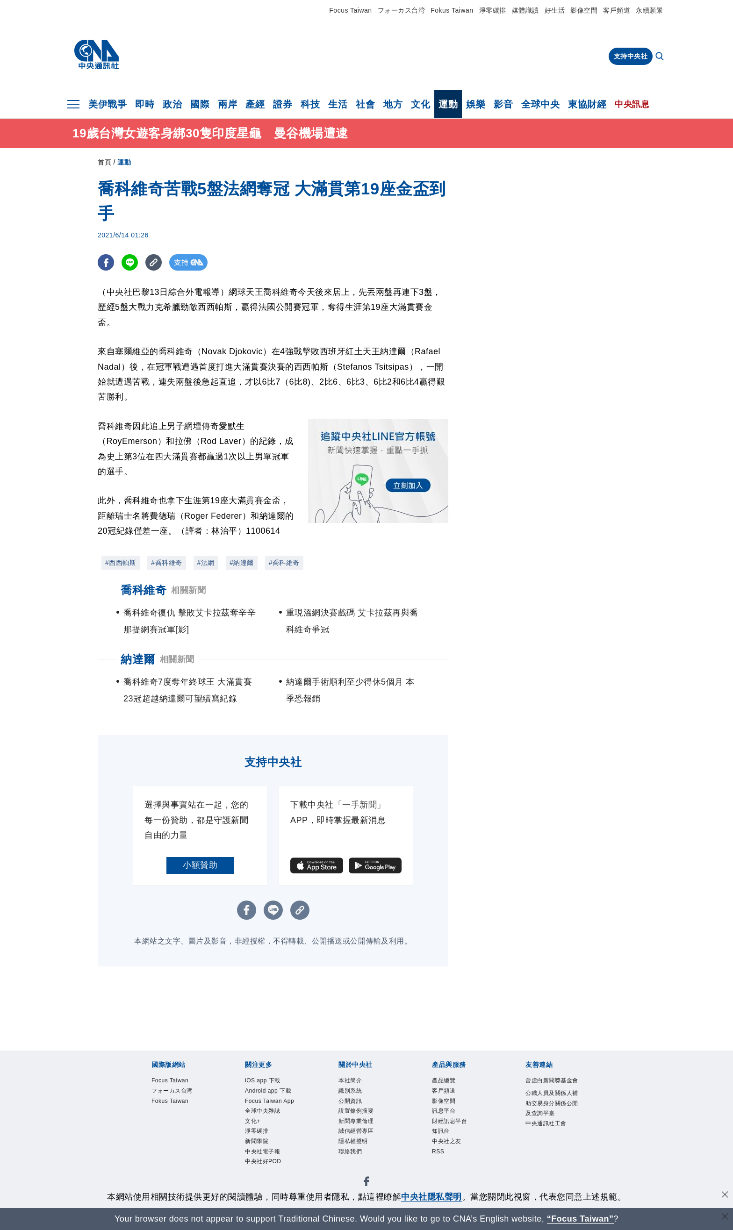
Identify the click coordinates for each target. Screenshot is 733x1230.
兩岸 (227, 104)
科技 (310, 104)
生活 (337, 104)
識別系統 (351, 1092)
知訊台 (441, 1135)
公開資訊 (351, 1103)
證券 (282, 104)
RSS (439, 1157)
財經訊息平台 (451, 1124)
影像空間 (583, 10)
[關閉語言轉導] (725, 1218)
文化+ (253, 1124)
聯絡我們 (351, 1157)
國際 (199, 104)
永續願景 (649, 10)
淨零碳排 (492, 10)
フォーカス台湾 (401, 10)
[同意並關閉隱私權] (725, 1196)
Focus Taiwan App (272, 1103)
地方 (392, 104)
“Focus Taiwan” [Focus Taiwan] (580, 1218)
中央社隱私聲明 (431, 1196)
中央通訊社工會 (547, 1137)
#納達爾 (242, 562)
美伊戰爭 (107, 104)
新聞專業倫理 (357, 1124)
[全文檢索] (660, 57)
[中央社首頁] (96, 55)
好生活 (555, 10)
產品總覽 (444, 1081)
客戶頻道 (616, 10)
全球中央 (540, 104)
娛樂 (475, 104)
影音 (503, 104)
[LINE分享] (130, 262)
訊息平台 (444, 1113)
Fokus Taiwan (452, 10)
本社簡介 (351, 1081)
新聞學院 (257, 1146)
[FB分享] (106, 262)
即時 (144, 104)
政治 (172, 104)
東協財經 (587, 104)
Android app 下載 (270, 1092)
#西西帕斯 (120, 562)
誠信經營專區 (357, 1135)
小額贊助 (200, 865)
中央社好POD (264, 1168)
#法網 (206, 562)
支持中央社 (631, 56)
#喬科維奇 (166, 562)
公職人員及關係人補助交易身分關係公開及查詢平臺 (550, 1115)
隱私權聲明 (354, 1146)
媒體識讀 (525, 10)
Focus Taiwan (350, 10)
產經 (255, 104)
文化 (420, 104)
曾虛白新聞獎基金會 (550, 1086)
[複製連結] (153, 262)
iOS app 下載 (264, 1081)
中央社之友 (448, 1146)
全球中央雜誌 (264, 1113)
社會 (365, 104)
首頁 (104, 162)
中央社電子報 (264, 1157)
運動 (448, 104)
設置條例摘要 (357, 1113)
